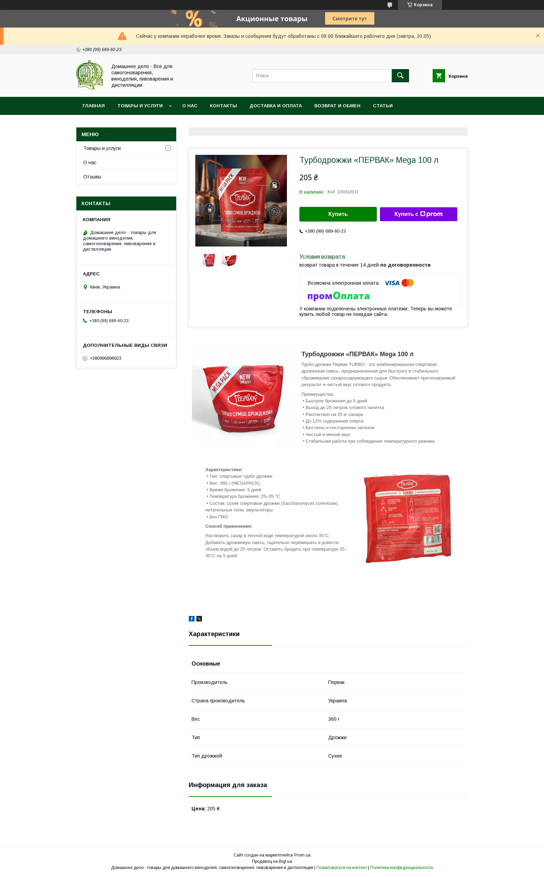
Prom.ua (302, 855)
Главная (94, 105)
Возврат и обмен (337, 105)
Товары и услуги (140, 105)
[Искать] (400, 75)
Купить (338, 214)
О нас (189, 105)
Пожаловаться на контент (341, 867)
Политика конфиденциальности (401, 867)
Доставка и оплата (275, 105)
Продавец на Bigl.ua (272, 861)
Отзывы (92, 176)
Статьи (383, 105)
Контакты (223, 105)
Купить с (418, 214)
